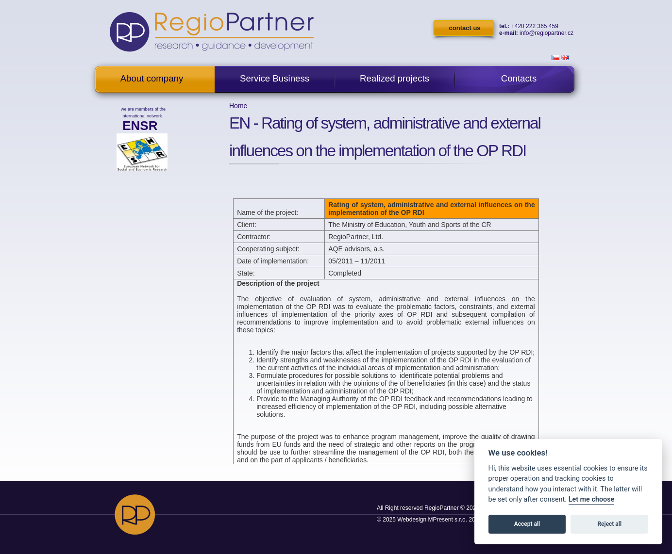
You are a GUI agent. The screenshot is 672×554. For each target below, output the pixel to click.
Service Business (274, 78)
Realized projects (394, 78)
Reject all (610, 524)
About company (152, 78)
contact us (465, 28)
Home (238, 106)
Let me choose (592, 499)
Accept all (527, 524)
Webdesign (411, 519)
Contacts (519, 78)
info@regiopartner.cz (546, 33)
